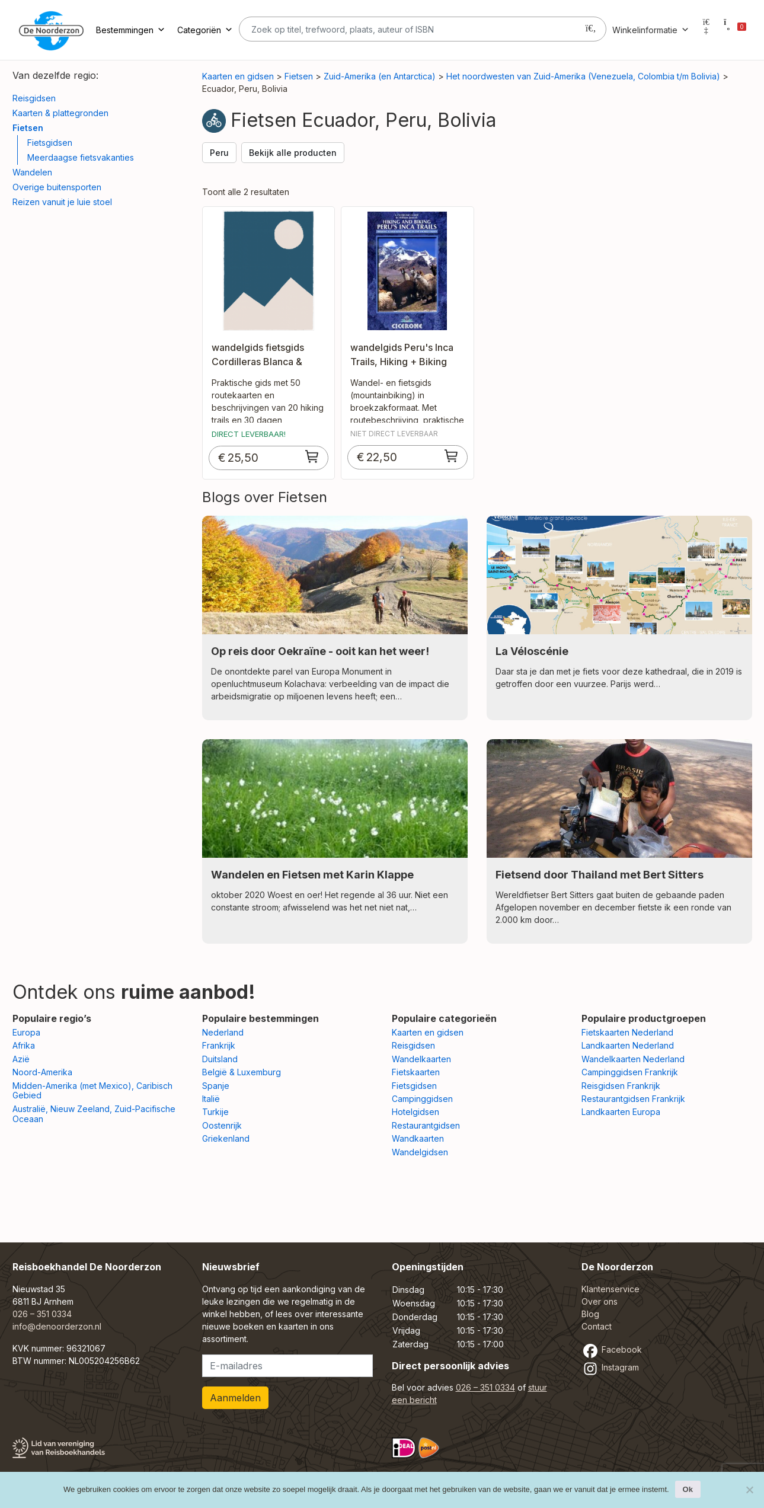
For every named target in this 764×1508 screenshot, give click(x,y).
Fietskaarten (416, 1072)
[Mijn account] (706, 30)
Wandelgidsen (420, 1152)
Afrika (23, 1045)
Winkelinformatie (650, 30)
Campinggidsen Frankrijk (629, 1072)
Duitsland (220, 1059)
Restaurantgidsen (426, 1125)
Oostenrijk (222, 1125)
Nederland (223, 1032)
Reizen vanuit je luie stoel (62, 202)
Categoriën (205, 30)
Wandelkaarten (421, 1059)
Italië (211, 1099)
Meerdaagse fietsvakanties (80, 157)
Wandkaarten (418, 1138)
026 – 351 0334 (42, 1314)
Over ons (599, 1301)
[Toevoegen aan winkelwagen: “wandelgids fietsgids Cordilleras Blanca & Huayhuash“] (312, 456)
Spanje (215, 1086)
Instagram (610, 1367)
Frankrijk (218, 1045)
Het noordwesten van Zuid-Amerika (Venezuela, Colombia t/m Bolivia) (583, 76)
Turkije (215, 1112)
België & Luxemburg (241, 1072)
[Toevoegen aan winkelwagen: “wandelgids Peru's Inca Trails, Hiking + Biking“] (452, 456)
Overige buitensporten (56, 187)
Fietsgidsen (49, 143)
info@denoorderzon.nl (56, 1326)
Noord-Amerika (42, 1072)
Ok (688, 1489)
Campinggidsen (422, 1099)
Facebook (611, 1349)
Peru (219, 153)
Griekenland (226, 1138)
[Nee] (749, 1490)
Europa (26, 1032)
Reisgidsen (34, 98)
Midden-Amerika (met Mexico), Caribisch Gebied (92, 1091)
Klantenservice (610, 1289)
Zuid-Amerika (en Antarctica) (380, 76)
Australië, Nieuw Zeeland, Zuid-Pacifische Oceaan (93, 1114)
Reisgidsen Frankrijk (620, 1086)
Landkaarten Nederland (627, 1045)
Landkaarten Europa (620, 1112)
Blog (590, 1314)
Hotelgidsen (415, 1112)
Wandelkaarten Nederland (633, 1059)
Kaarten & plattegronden (60, 113)
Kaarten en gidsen (238, 76)
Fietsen (27, 128)
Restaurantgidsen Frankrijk (633, 1099)
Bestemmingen (130, 30)
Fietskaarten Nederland (627, 1032)
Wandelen (32, 172)
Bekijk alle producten (293, 153)
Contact (596, 1326)
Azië (21, 1059)
